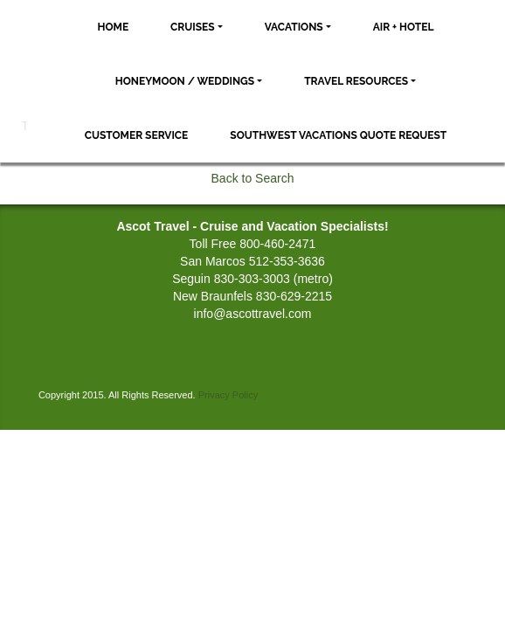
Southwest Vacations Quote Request (338, 135)
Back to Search (252, 178)
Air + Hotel (403, 27)
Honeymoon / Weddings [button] (184, 81)
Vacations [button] (294, 27)
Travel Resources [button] (356, 81)
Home (113, 27)
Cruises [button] (192, 27)
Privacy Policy (228, 395)
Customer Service (137, 135)
